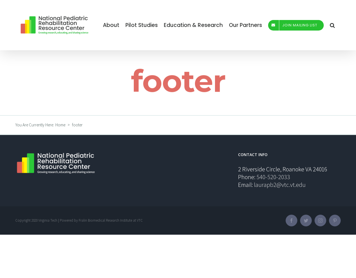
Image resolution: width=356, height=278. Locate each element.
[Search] (332, 25)
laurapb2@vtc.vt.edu (280, 185)
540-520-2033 (273, 177)
